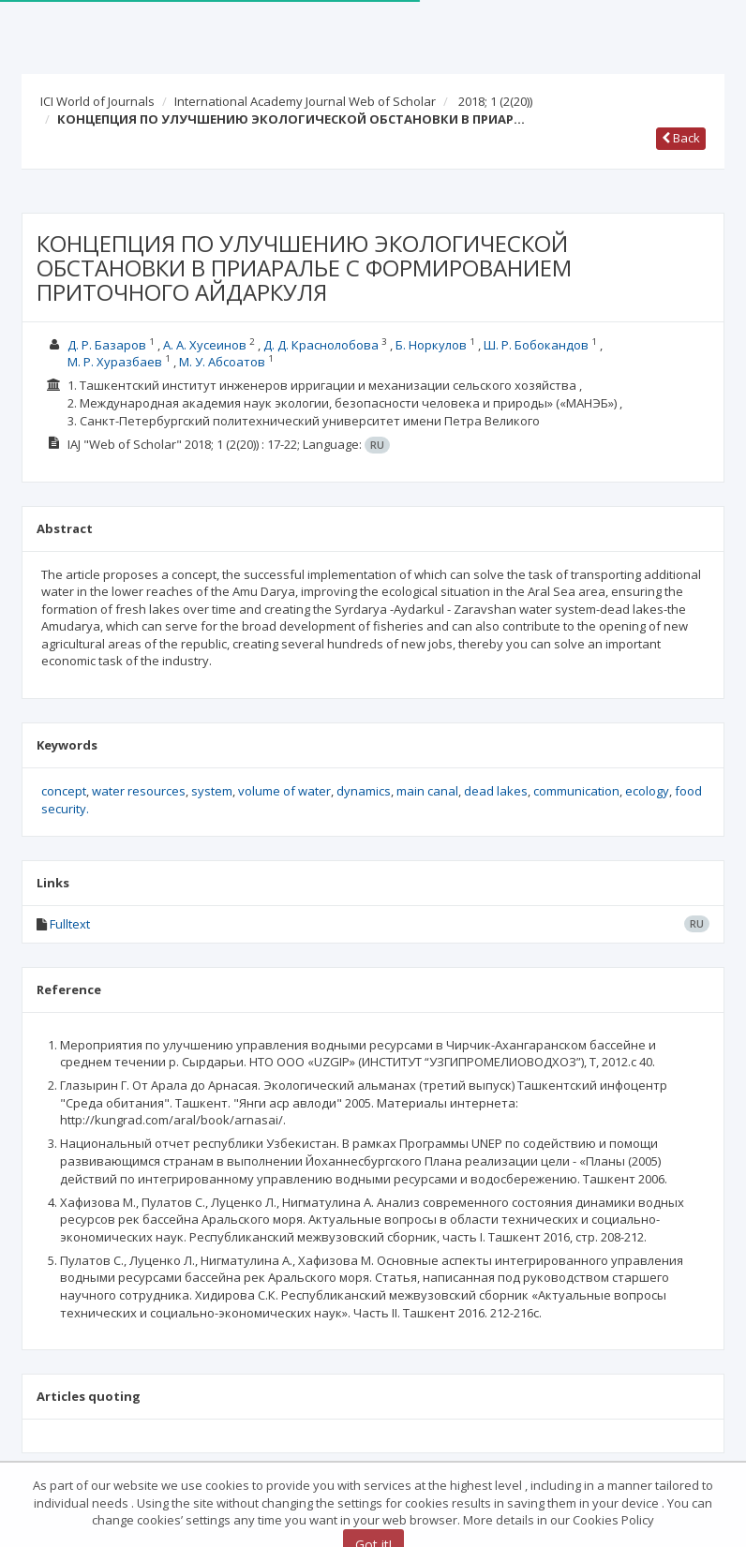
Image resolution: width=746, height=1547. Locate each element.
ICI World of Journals (97, 101)
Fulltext (70, 923)
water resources (139, 790)
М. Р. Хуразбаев (114, 361)
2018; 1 (495, 101)
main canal (427, 790)
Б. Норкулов (431, 344)
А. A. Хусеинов (204, 344)
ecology (647, 790)
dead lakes (496, 790)
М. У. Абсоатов (222, 361)
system (211, 790)
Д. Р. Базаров (106, 344)
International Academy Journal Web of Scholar (305, 101)
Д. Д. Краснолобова (321, 344)
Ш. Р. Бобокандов (536, 344)
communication (576, 790)
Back (681, 137)
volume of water (284, 790)
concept (63, 790)
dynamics (363, 790)
